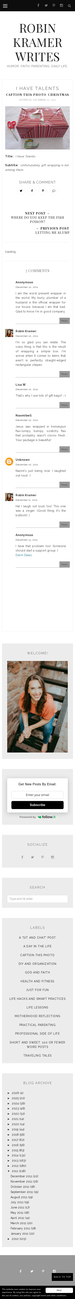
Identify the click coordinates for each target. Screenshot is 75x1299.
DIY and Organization (38, 963)
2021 (15, 1119)
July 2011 (17, 1202)
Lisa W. (21, 384)
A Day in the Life (37, 946)
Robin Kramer (26, 331)
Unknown (23, 459)
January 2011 (19, 1233)
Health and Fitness (37, 981)
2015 (15, 1150)
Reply (64, 320)
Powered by (37, 817)
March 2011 (18, 1223)
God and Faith (37, 972)
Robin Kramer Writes (37, 41)
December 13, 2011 (27, 539)
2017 (15, 1139)
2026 (15, 1093)
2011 (15, 1171)
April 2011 (17, 1218)
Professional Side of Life (37, 1033)
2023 (15, 1108)
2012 (15, 1165)
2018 (15, 1134)
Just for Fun (37, 990)
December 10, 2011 (27, 287)
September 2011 (22, 1192)
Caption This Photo (26, 95)
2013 (15, 1160)
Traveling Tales (37, 1055)
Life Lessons (37, 1007)
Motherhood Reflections (37, 1016)
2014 (15, 1155)
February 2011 (20, 1228)
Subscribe (37, 805)
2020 (15, 1124)
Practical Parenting (37, 1025)
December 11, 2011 (27, 500)
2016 (15, 1145)
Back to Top (62, 1276)
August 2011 (19, 1197)
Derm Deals (24, 555)
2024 (15, 1103)
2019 (15, 1129)
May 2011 (17, 1212)
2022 (15, 1113)
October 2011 (20, 1186)
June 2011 (17, 1207)
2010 (15, 1238)
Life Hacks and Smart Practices (37, 998)
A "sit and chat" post (37, 937)
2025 (15, 1098)
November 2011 (21, 1181)
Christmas (58, 95)
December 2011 (21, 1176)
